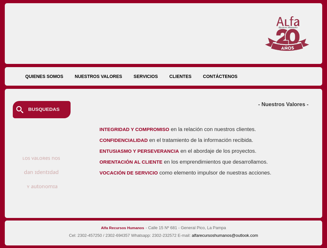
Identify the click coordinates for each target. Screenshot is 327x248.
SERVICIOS (145, 76)
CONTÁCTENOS (220, 76)
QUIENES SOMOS (44, 76)
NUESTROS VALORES (98, 76)
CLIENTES (180, 76)
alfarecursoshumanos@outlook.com (225, 235)
